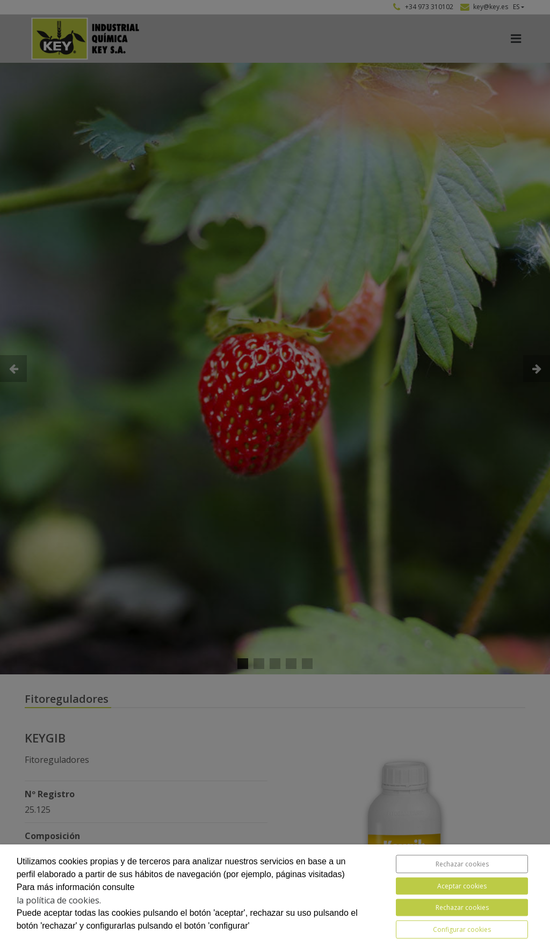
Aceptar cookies (462, 886)
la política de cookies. (59, 900)
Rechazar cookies (462, 864)
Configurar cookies (462, 929)
